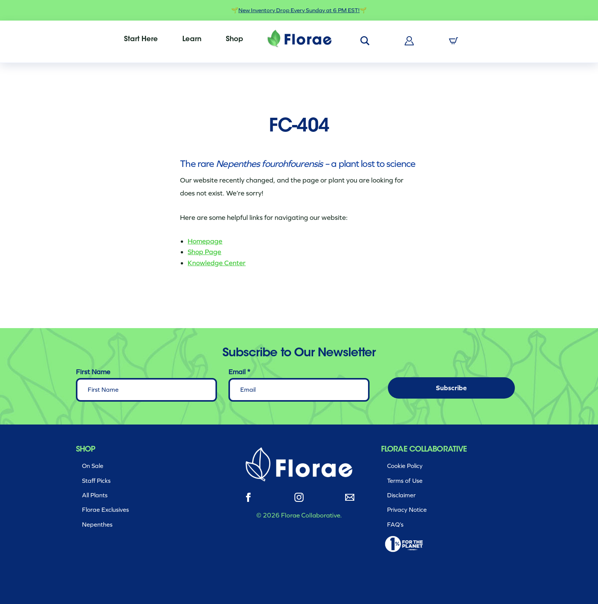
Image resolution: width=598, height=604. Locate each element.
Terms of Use (405, 480)
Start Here (141, 39)
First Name (93, 372)
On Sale (92, 465)
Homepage (205, 241)
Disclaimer (401, 495)
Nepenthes (97, 524)
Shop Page (204, 252)
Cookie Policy (405, 465)
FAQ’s (395, 524)
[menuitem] (141, 40)
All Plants (95, 495)
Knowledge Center (217, 263)
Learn (191, 39)
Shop (234, 39)
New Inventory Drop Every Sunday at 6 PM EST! (299, 10)
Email (239, 372)
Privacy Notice (407, 509)
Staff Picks (96, 480)
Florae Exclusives (105, 509)
